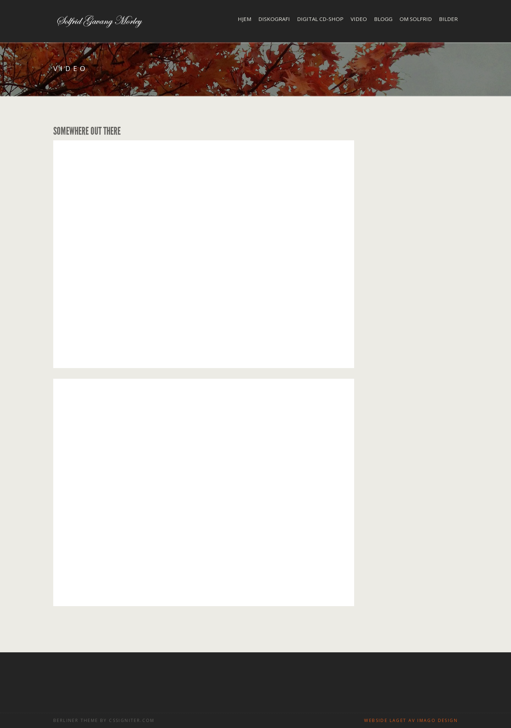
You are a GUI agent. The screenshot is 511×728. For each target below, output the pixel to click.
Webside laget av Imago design (411, 720)
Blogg (383, 18)
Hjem (244, 18)
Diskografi (274, 18)
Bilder (448, 18)
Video (359, 18)
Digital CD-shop (320, 18)
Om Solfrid (416, 18)
